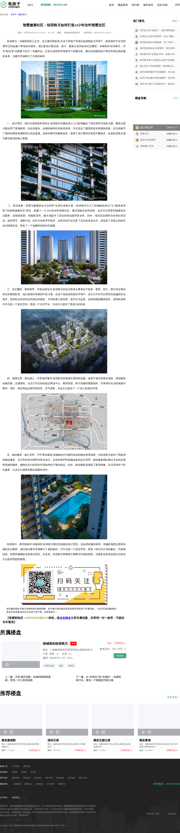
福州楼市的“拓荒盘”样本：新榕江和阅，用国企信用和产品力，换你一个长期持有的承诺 (158, 54)
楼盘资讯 (61, 784)
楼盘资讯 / (23, 14)
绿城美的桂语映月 (72, 32)
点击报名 (65, 617)
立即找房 (16, 766)
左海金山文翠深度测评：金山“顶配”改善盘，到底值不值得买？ (158, 36)
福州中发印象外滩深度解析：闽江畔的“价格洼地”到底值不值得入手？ (157, 78)
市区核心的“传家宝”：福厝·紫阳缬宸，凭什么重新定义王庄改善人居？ (158, 30)
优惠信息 (40, 784)
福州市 (30, 5)
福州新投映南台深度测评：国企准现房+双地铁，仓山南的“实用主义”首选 (158, 48)
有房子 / (14, 14)
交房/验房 (71, 778)
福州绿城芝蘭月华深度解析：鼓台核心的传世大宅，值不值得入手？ (158, 72)
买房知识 (27, 778)
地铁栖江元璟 (146, 146)
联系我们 (16, 797)
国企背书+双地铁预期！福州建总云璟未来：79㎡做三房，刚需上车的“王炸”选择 (158, 66)
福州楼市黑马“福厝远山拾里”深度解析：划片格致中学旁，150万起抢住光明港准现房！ (158, 60)
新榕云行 (144, 133)
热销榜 (24, 772)
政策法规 (16, 778)
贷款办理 (49, 778)
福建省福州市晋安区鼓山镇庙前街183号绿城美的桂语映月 (83, 649)
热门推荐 (51, 784)
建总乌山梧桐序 (148, 140)
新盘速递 (18, 784)
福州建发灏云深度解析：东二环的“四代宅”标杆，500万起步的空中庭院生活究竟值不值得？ (158, 42)
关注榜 (33, 772)
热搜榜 (15, 772)
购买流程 (38, 778)
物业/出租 (83, 778)
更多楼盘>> (173, 697)
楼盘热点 (29, 784)
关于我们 (4, 797)
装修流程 (60, 778)
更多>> (176, 21)
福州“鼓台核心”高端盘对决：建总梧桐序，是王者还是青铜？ (158, 84)
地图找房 (26, 766)
